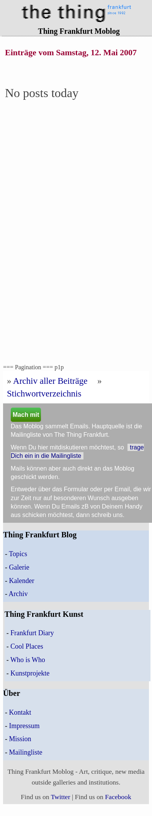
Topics (18, 554)
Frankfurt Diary (32, 633)
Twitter (60, 797)
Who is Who (27, 660)
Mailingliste (25, 752)
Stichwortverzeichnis (44, 393)
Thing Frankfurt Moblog (78, 31)
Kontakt (20, 712)
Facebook (118, 797)
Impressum (24, 726)
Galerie (19, 567)
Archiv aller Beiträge (50, 381)
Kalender (21, 581)
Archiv (18, 594)
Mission (20, 739)
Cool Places (26, 646)
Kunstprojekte (29, 673)
